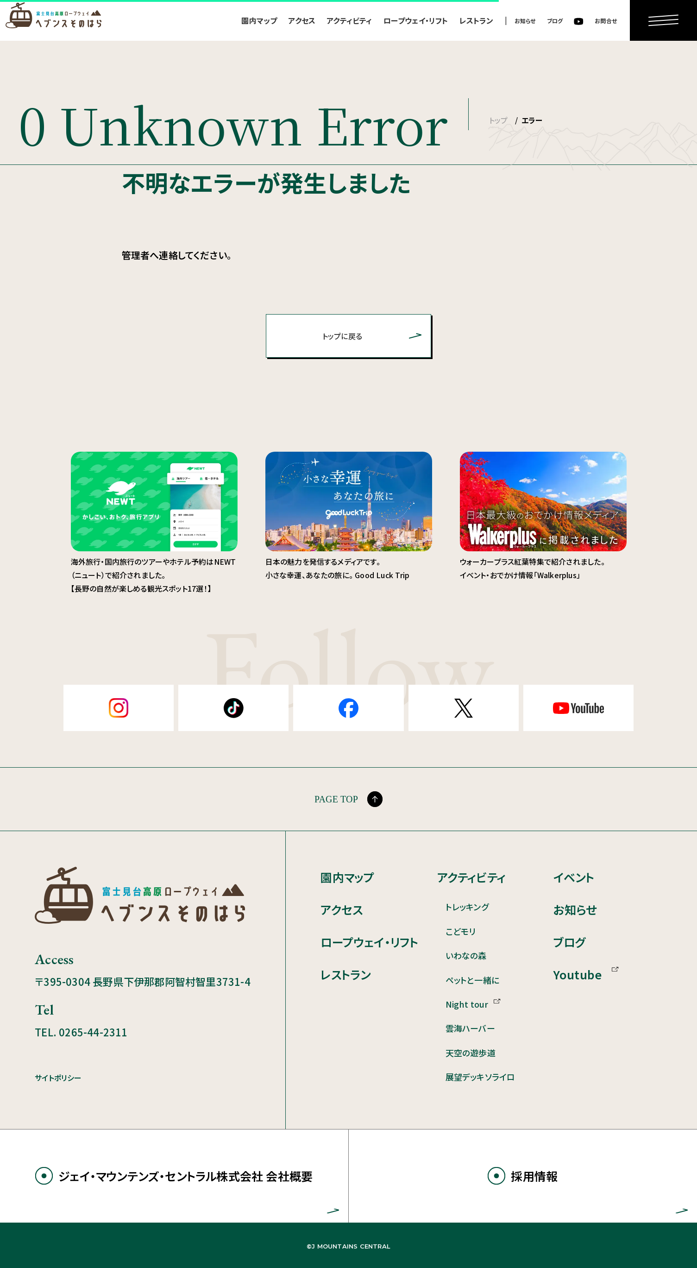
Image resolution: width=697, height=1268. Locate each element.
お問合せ (606, 21)
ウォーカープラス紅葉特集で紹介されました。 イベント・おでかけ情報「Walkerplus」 (543, 516)
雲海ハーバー (470, 1028)
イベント (574, 877)
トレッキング (467, 907)
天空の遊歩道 (471, 1053)
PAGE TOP (336, 799)
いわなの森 (466, 955)
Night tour (467, 1004)
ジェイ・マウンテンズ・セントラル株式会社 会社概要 (185, 1175)
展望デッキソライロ (480, 1077)
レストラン (476, 20)
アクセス (301, 20)
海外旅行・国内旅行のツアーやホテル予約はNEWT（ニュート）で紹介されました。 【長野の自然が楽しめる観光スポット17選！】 (153, 575)
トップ (498, 120)
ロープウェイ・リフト (415, 20)
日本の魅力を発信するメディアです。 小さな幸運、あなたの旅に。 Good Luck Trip (348, 516)
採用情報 (534, 1175)
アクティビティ (349, 20)
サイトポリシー (58, 1077)
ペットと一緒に (472, 980)
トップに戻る (342, 335)
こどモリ (461, 931)
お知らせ (525, 21)
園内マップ (259, 20)
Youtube (577, 974)
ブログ (555, 21)
